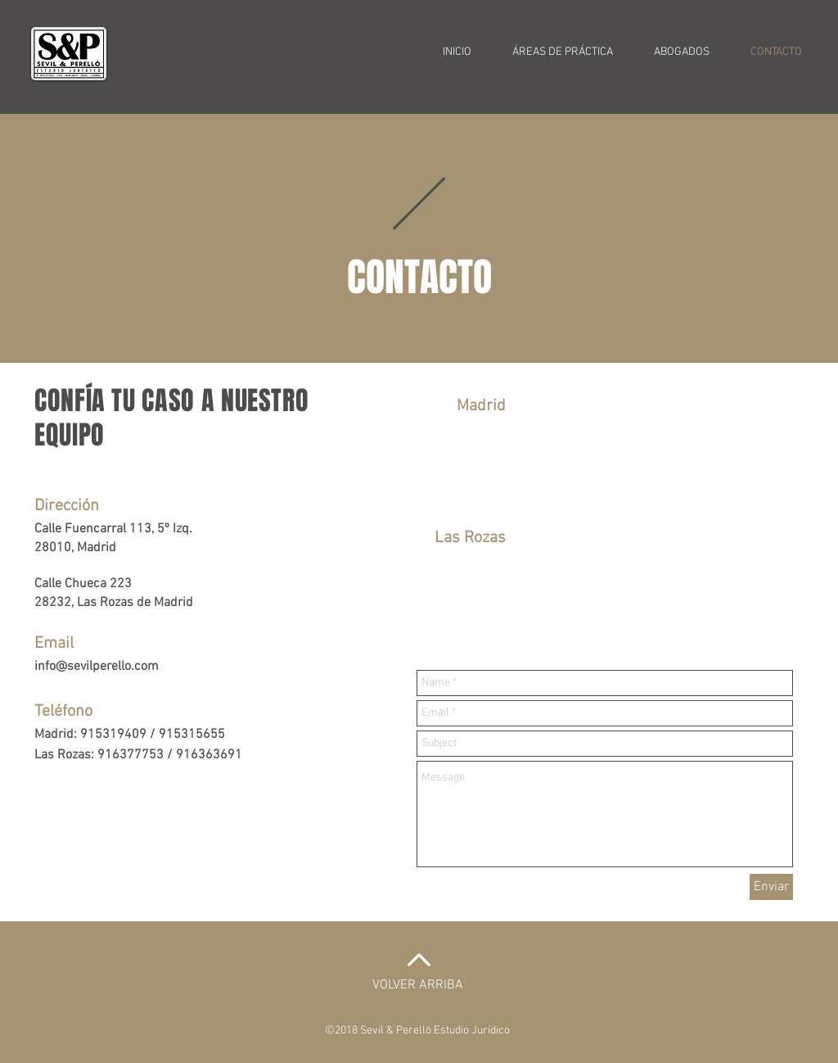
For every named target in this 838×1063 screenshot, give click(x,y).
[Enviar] (771, 887)
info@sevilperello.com (96, 666)
